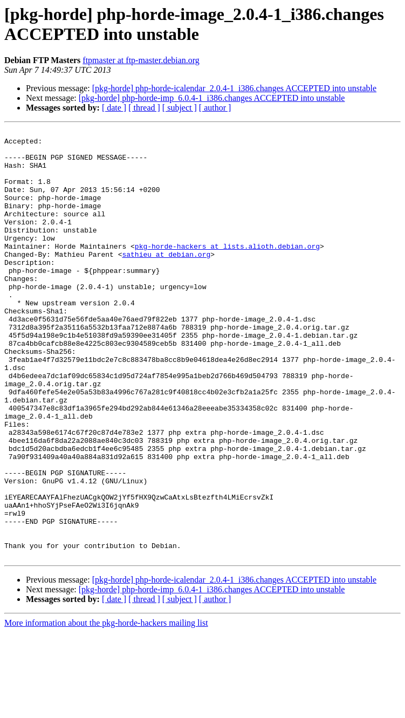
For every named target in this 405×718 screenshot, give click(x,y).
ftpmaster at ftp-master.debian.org (141, 60)
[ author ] (215, 107)
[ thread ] (144, 107)
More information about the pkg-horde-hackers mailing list (106, 708)
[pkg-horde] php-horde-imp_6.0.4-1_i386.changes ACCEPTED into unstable (212, 97)
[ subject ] (179, 107)
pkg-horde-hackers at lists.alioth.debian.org (227, 270)
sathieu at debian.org (166, 280)
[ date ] (114, 107)
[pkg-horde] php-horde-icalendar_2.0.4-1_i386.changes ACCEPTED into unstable (234, 88)
